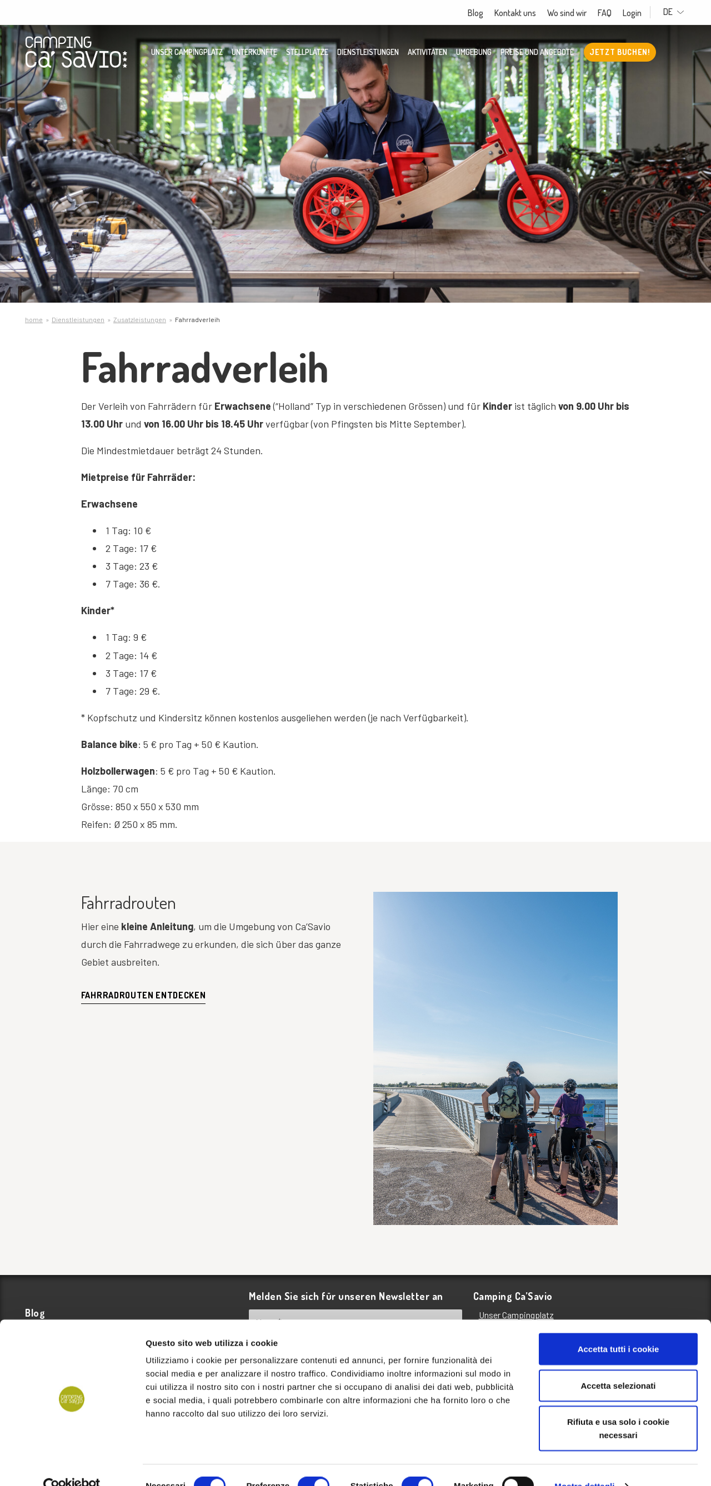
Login (638, 12)
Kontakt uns (522, 12)
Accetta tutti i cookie (618, 1327)
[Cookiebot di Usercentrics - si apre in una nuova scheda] (72, 1464)
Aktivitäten (427, 53)
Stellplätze (307, 53)
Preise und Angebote (537, 53)
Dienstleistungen (368, 53)
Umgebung (474, 53)
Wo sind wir (573, 12)
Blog (482, 12)
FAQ (611, 12)
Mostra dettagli (584, 1464)
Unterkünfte (254, 53)
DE (677, 12)
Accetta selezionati (617, 1363)
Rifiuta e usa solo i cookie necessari (618, 1406)
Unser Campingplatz (187, 53)
